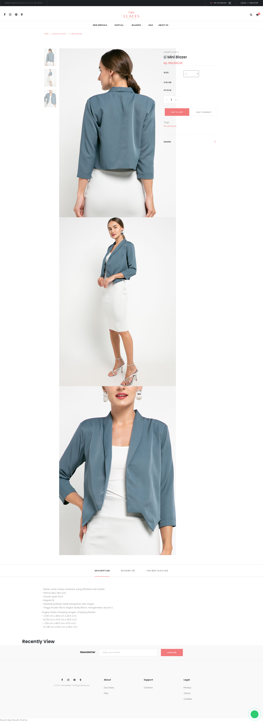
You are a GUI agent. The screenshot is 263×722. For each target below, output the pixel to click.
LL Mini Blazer (76, 34)
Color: (168, 82)
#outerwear (170, 126)
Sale (150, 25)
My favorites (220, 3)
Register (253, 3)
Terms (187, 693)
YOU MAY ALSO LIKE (157, 570)
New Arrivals (101, 25)
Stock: (168, 90)
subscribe (172, 652)
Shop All (120, 25)
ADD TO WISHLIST (203, 112)
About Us (164, 25)
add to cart (177, 112)
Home (46, 34)
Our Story (109, 687)
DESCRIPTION (102, 570)
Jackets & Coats (59, 34)
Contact (148, 687)
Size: (166, 72)
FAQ (106, 693)
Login (243, 3)
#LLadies (137, 25)
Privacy (187, 687)
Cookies (188, 699)
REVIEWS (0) (128, 570)
